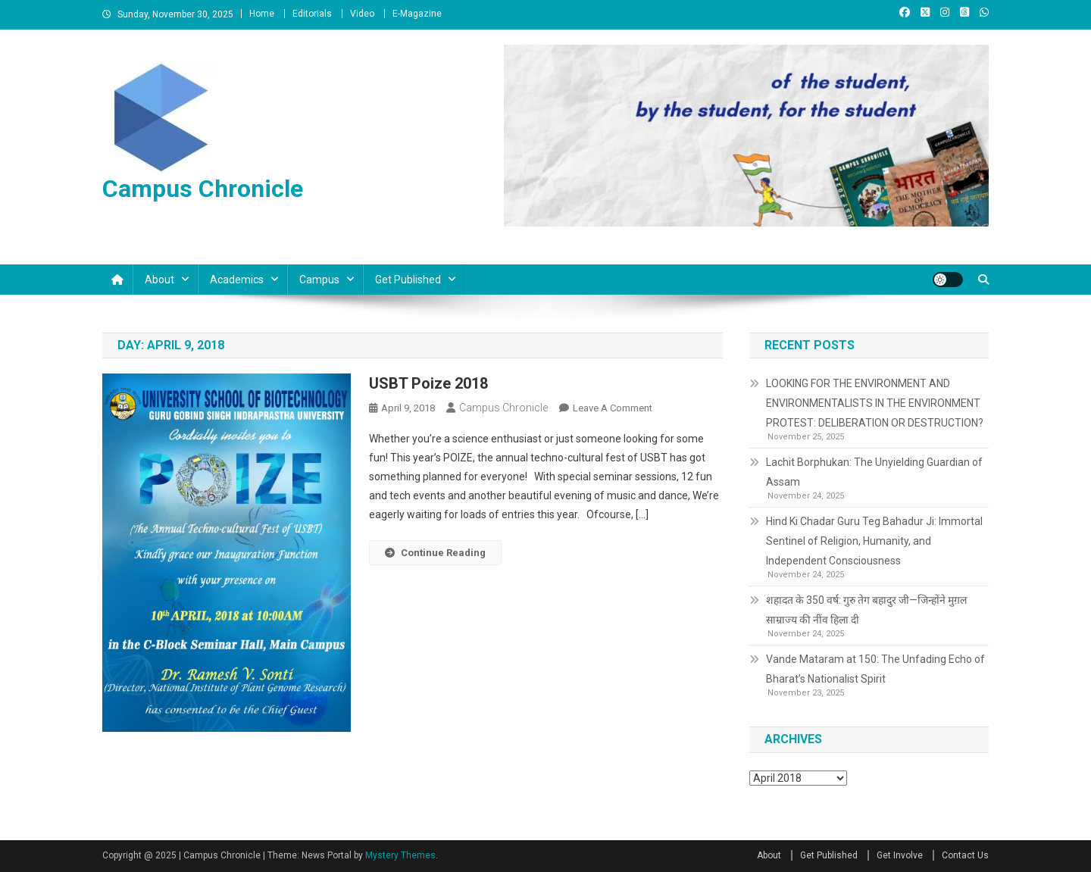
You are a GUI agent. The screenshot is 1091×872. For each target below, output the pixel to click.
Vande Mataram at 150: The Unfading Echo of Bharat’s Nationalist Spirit (875, 669)
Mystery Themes (400, 855)
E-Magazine (417, 13)
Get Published (408, 279)
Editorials (312, 13)
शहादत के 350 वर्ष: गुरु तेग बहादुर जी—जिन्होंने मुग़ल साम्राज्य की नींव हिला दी (866, 610)
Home (261, 13)
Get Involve (900, 855)
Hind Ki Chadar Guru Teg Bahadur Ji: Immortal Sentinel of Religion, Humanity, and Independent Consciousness (874, 541)
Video (362, 13)
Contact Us (965, 855)
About (159, 279)
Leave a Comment (612, 408)
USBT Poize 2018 (428, 383)
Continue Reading (435, 552)
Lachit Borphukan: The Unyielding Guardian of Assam (874, 472)
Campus (319, 279)
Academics (237, 279)
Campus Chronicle (202, 188)
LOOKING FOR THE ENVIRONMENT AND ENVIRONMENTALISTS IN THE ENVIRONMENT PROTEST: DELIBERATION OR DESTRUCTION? (874, 403)
